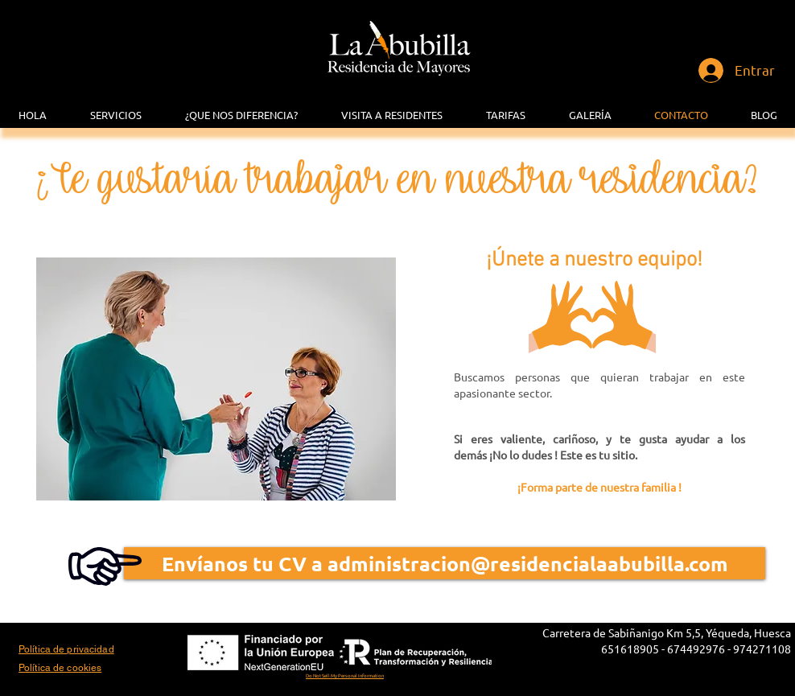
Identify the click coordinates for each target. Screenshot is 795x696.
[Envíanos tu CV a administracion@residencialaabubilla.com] (444, 563)
